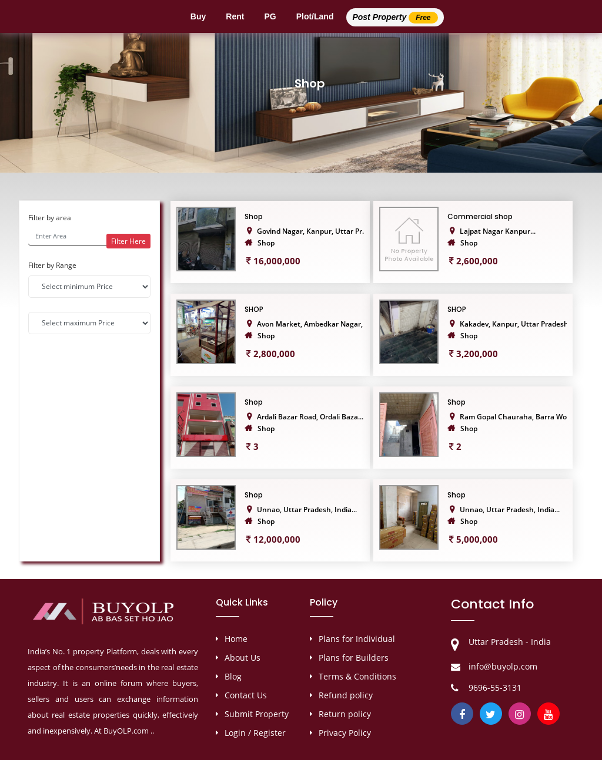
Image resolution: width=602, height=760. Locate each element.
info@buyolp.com (503, 666)
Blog (233, 676)
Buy (198, 16)
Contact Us (246, 695)
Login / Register (255, 732)
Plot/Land (315, 16)
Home (236, 638)
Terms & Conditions (357, 676)
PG (270, 16)
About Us (242, 657)
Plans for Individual (357, 638)
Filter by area (49, 218)
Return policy (345, 713)
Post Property (394, 17)
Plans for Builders (354, 657)
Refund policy (346, 695)
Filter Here (128, 241)
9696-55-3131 (495, 687)
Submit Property (257, 713)
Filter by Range (52, 265)
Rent (235, 16)
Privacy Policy (345, 732)
